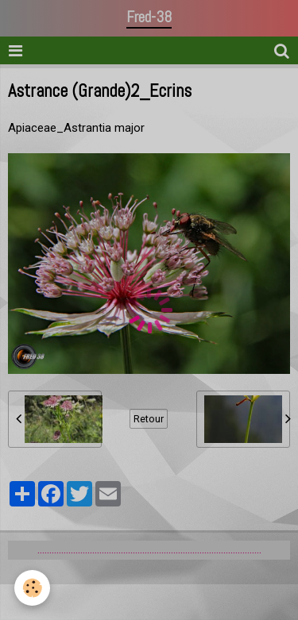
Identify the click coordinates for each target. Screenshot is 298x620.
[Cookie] (32, 588)
